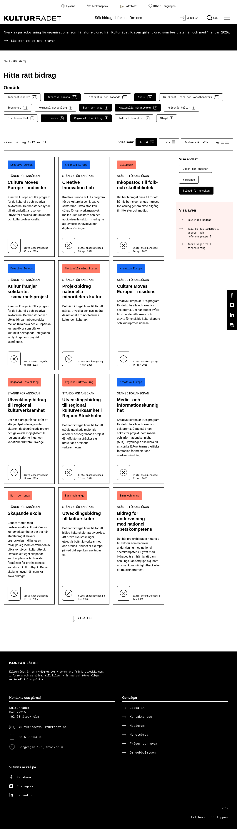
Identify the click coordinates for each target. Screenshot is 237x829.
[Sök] (212, 18)
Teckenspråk (97, 6)
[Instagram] (232, 305)
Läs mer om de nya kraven (33, 41)
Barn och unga (95, 107)
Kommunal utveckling (55, 107)
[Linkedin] (232, 315)
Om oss (135, 18)
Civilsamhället (21, 118)
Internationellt (22, 97)
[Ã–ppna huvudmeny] (227, 18)
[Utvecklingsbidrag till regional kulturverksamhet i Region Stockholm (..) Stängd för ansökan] (83, 429)
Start (7, 61)
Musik (145, 97)
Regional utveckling (91, 118)
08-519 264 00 (31, 737)
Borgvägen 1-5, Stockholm (41, 747)
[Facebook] (232, 295)
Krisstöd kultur (181, 107)
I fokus (120, 18)
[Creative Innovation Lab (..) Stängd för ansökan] (83, 207)
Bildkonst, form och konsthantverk (191, 97)
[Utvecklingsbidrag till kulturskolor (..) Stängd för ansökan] (83, 546)
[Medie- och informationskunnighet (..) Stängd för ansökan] (138, 429)
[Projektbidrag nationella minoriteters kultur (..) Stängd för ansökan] (83, 315)
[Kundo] (232, 325)
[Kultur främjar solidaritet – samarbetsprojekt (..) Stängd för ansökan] (29, 315)
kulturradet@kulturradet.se (43, 727)
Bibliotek (54, 118)
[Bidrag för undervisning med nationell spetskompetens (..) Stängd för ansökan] (138, 546)
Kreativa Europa (62, 97)
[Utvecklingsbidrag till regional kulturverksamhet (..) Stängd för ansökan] (29, 429)
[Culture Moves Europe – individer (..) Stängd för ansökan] (29, 207)
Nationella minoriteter (138, 107)
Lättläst (128, 6)
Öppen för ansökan (195, 168)
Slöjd (166, 118)
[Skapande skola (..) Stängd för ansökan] (29, 546)
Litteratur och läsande (107, 97)
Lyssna (68, 6)
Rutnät (146, 142)
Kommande (189, 179)
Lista (169, 142)
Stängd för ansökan (196, 190)
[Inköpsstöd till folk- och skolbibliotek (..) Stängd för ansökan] (138, 207)
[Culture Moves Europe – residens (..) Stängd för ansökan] (138, 315)
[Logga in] (189, 18)
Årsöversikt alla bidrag (207, 142)
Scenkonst (18, 107)
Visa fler (86, 618)
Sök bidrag (103, 18)
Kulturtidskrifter (134, 118)
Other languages (162, 6)
